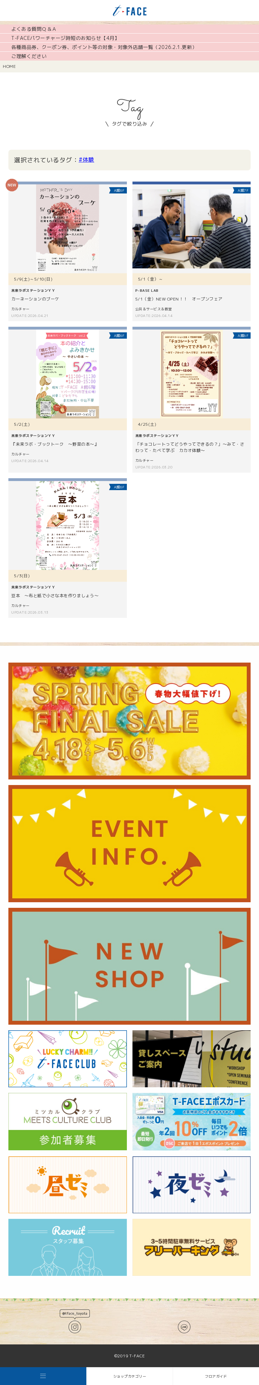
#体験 (86, 159)
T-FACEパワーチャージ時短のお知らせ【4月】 (65, 38)
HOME (9, 66)
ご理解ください (29, 56)
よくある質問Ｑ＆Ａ (34, 29)
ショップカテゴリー (129, 1376)
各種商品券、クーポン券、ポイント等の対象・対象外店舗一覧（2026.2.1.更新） (104, 47)
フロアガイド (216, 1376)
